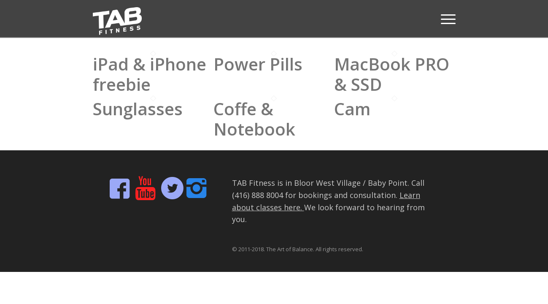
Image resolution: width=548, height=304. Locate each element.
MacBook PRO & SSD (391, 74)
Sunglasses (138, 108)
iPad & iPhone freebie (149, 74)
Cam (352, 108)
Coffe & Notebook (254, 119)
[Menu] (445, 19)
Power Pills (257, 64)
